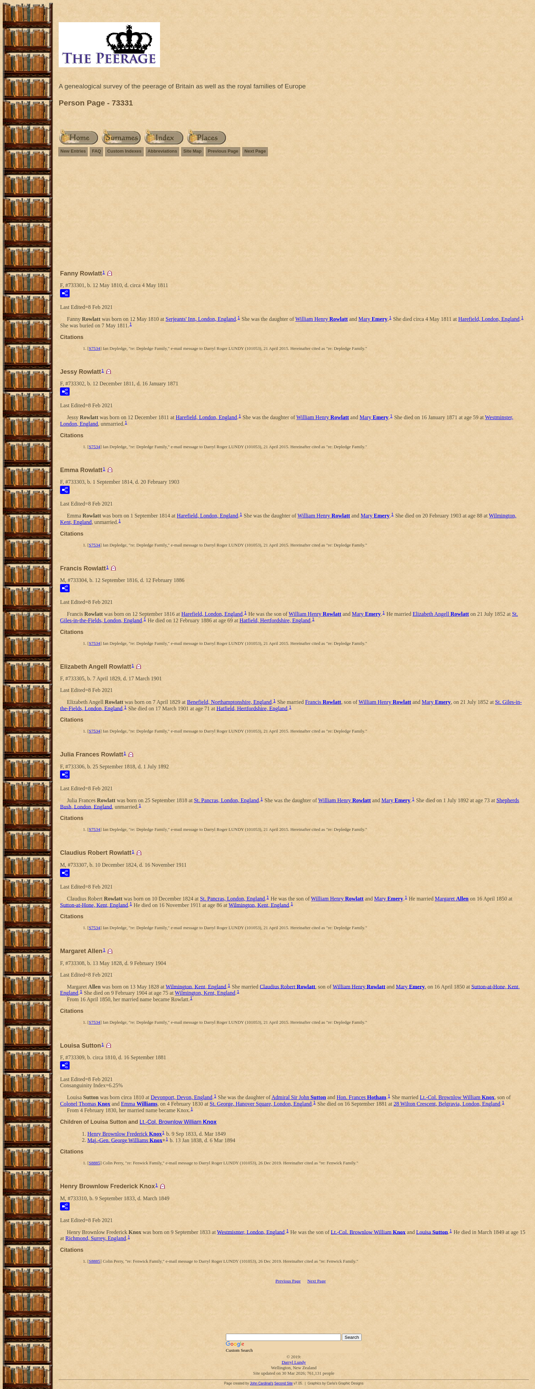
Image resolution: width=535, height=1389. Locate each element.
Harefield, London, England (489, 319)
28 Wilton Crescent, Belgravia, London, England (446, 1104)
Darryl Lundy (293, 1362)
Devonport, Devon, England (181, 1097)
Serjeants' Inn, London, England (200, 319)
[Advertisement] (293, 216)
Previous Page (223, 151)
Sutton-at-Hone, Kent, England (94, 905)
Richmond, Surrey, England (96, 1238)
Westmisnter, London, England (251, 1232)
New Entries (73, 151)
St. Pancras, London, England (226, 800)
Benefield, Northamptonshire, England (229, 702)
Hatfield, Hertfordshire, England (275, 620)
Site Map (192, 151)
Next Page (255, 151)
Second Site (283, 1383)
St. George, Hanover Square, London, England (261, 1104)
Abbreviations (162, 151)
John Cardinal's (261, 1383)
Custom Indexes (124, 151)
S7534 (94, 348)
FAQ (96, 151)
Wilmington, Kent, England (259, 905)
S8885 (94, 1162)
